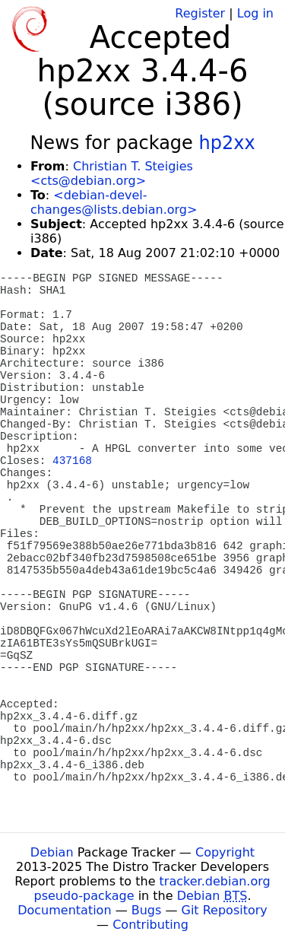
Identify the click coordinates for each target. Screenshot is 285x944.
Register (200, 13)
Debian (52, 852)
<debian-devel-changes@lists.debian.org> (113, 202)
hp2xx (226, 143)
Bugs (146, 910)
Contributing (150, 924)
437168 (72, 461)
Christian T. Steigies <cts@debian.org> (111, 173)
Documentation (64, 910)
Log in (255, 13)
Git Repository (225, 910)
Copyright (225, 852)
